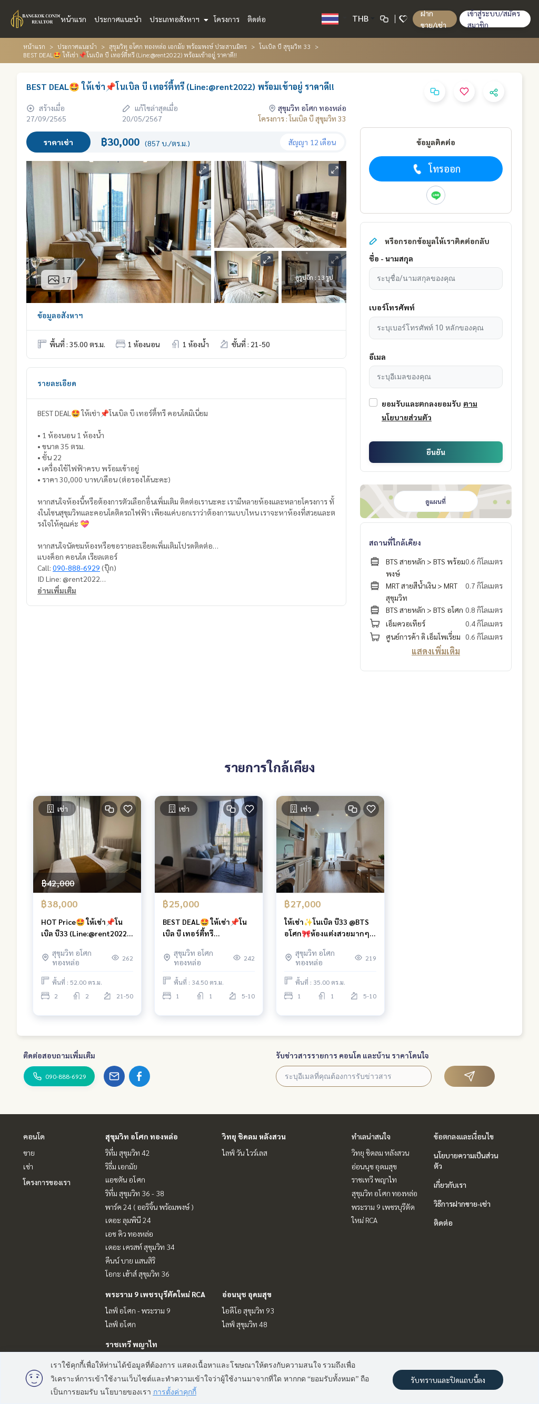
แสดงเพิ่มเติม (436, 650)
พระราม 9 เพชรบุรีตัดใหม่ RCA (155, 1294)
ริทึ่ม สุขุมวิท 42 (127, 1152)
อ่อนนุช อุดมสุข (247, 1294)
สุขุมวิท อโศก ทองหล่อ (141, 1136)
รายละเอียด (56, 383)
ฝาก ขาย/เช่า (433, 18)
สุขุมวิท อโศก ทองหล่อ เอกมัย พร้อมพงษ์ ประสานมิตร (178, 46)
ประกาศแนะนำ (118, 19)
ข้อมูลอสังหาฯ (60, 315)
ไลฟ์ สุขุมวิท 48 (244, 1324)
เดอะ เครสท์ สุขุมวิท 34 (140, 1246)
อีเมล (377, 356)
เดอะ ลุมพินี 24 (128, 1220)
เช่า (28, 1166)
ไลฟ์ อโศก (120, 1324)
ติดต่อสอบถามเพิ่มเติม (59, 1055)
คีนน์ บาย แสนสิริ (130, 1260)
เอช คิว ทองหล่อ (129, 1233)
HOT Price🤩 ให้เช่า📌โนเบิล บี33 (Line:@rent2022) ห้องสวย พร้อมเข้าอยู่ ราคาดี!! (85, 933)
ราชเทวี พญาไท (131, 1344)
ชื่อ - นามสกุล (391, 258)
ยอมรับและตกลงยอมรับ (421, 403)
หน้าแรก (73, 19)
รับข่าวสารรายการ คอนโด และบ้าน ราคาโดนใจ (352, 1055)
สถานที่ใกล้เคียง (395, 542)
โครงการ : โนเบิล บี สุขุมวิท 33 (302, 118)
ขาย (29, 1152)
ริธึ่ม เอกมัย (121, 1166)
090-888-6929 (76, 567)
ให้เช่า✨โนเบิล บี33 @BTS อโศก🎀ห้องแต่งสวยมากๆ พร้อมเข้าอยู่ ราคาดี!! (327, 933)
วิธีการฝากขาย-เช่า (462, 1203)
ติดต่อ (256, 19)
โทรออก (436, 169)
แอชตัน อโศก (125, 1179)
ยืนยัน (435, 452)
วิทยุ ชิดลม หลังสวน (254, 1136)
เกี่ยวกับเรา (450, 1184)
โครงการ (226, 19)
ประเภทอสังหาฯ (177, 19)
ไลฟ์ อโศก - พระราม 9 (138, 1310)
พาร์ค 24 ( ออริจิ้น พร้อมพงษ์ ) (149, 1206)
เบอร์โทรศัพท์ (392, 307)
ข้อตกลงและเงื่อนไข (464, 1136)
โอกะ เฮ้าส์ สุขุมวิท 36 (137, 1273)
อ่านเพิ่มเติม (56, 590)
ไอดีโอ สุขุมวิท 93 (248, 1310)
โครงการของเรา (47, 1182)
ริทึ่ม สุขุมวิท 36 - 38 (134, 1193)
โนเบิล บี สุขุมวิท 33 (285, 46)
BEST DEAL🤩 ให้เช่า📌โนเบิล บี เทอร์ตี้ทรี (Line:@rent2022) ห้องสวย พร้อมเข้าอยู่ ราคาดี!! (207, 933)
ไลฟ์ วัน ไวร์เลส (244, 1152)
